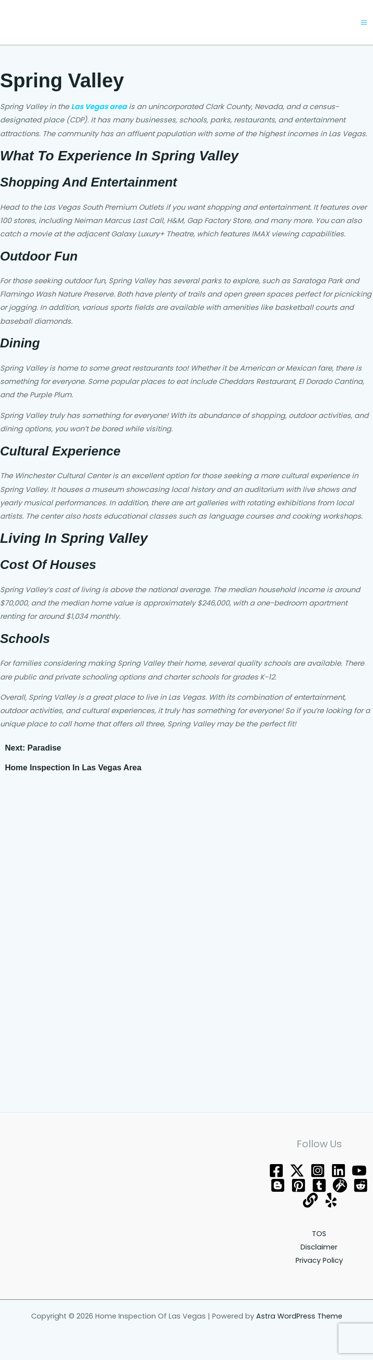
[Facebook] (276, 1171)
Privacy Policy (319, 1261)
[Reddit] (360, 1186)
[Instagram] (317, 1171)
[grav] (340, 1186)
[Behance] (338, 1171)
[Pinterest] (298, 1186)
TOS (319, 1235)
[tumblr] (319, 1186)
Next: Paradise (33, 748)
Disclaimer (318, 1248)
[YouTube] (359, 1171)
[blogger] (277, 1186)
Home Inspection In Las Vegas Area (73, 768)
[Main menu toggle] (364, 23)
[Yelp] (331, 1201)
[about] (310, 1201)
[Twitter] (297, 1171)
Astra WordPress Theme (299, 1317)
